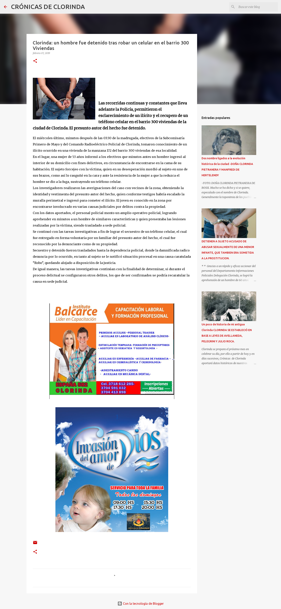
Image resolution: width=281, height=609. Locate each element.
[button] (35, 61)
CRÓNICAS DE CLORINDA (48, 6)
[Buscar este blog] (257, 7)
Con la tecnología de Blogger (140, 603)
